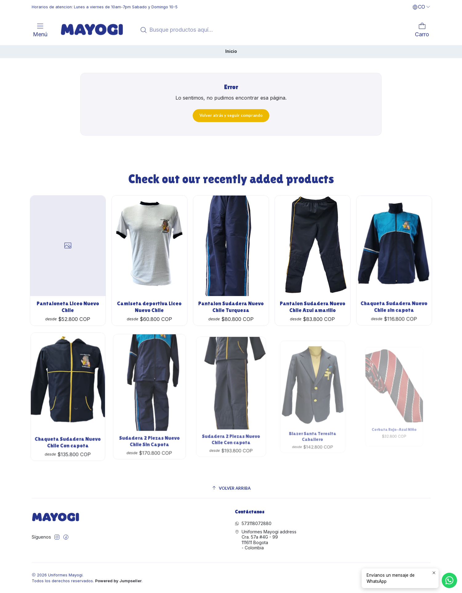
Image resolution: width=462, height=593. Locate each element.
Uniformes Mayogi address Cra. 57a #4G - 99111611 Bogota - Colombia (265, 540)
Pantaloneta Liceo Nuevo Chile (68, 300)
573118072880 (253, 523)
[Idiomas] (421, 7)
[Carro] (422, 29)
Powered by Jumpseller (118, 581)
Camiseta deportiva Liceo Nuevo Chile (149, 296)
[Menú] (40, 29)
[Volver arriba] (231, 488)
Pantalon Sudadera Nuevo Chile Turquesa (231, 291)
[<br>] (51, 29)
